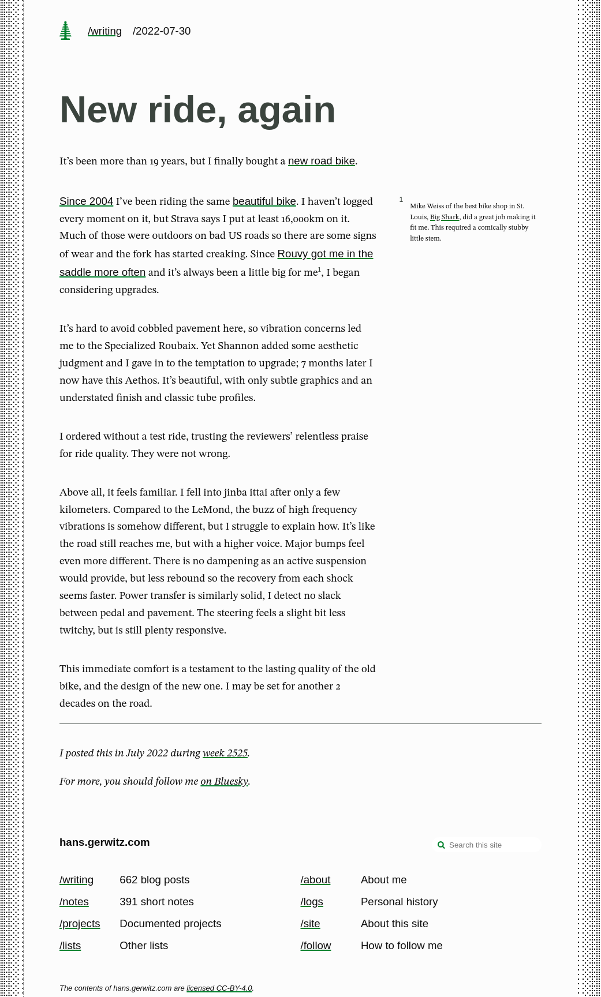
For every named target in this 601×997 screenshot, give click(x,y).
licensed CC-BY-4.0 (219, 988)
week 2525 (225, 753)
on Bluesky (224, 782)
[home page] (65, 31)
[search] (441, 845)
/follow (316, 945)
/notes (74, 901)
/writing (105, 31)
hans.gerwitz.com (104, 842)
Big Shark (445, 217)
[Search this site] (487, 844)
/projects (79, 923)
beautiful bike (264, 201)
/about (316, 880)
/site (310, 923)
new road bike (321, 161)
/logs (312, 901)
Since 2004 (86, 201)
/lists (70, 945)
